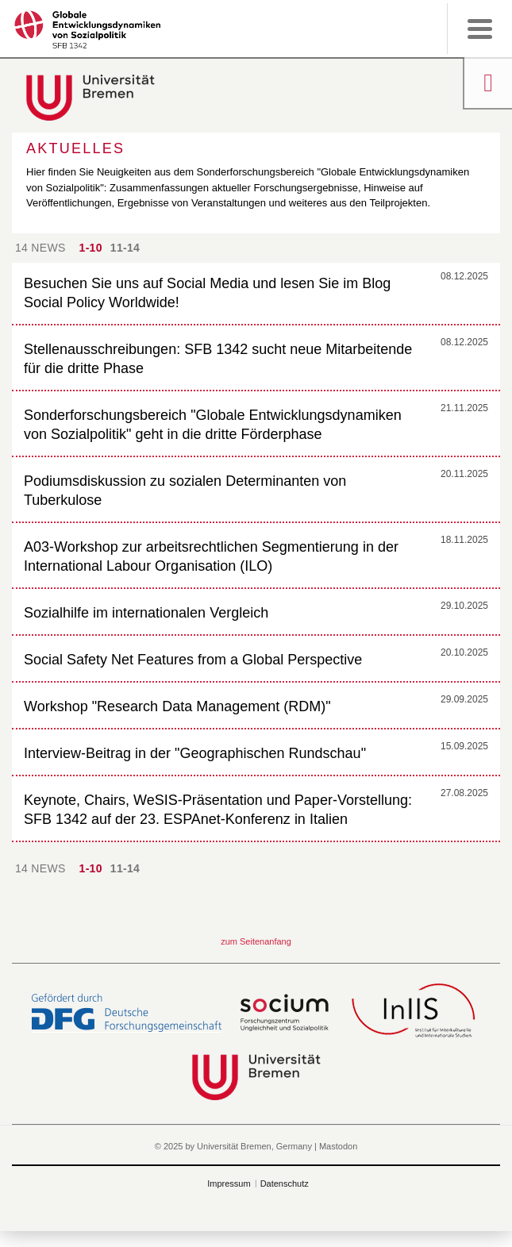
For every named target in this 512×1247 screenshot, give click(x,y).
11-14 (125, 247)
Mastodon (338, 1146)
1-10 (90, 247)
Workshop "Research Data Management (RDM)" (177, 706)
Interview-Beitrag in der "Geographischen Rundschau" (195, 753)
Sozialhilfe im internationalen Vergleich (146, 613)
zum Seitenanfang (256, 941)
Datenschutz (284, 1183)
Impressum (228, 1183)
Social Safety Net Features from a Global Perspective (193, 660)
